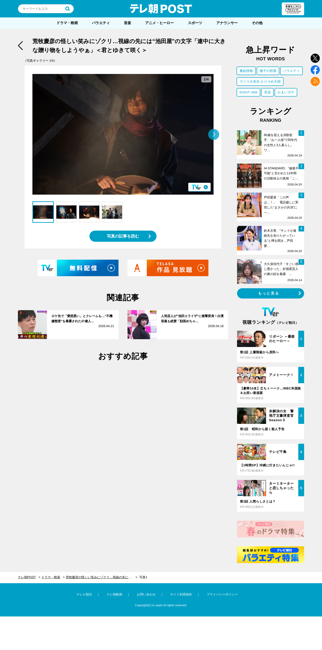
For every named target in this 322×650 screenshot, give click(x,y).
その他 (257, 23)
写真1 (143, 577)
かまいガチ (286, 92)
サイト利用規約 (181, 594)
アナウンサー (227, 23)
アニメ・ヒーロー (159, 23)
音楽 (127, 23)
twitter (315, 58)
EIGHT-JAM (248, 92)
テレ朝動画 (114, 594)
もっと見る (269, 293)
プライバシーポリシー (222, 594)
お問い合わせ (146, 594)
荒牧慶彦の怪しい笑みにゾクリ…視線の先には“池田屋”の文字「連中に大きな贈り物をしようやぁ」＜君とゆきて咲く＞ (101, 577)
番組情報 (246, 71)
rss (315, 81)
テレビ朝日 (84, 594)
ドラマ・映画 (67, 23)
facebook (315, 69)
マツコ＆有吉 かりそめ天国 (260, 81)
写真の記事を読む (123, 236)
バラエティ (101, 23)
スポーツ (195, 23)
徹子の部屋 (268, 71)
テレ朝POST (161, 9)
